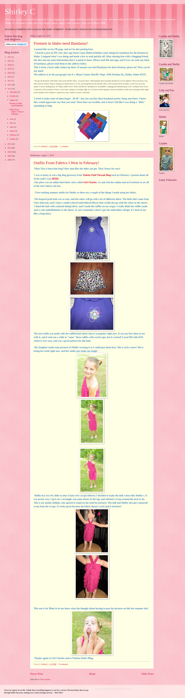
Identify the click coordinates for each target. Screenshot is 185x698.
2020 (10, 65)
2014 (10, 85)
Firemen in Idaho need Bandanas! (61, 43)
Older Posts (147, 673)
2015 (10, 81)
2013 (10, 89)
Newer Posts (36, 673)
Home (92, 673)
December (14, 92)
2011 (10, 148)
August (13, 100)
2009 (10, 156)
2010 (10, 152)
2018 (10, 73)
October (13, 96)
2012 (10, 144)
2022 (10, 57)
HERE (55, 178)
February (13, 135)
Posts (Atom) (45, 679)
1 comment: (64, 146)
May (12, 123)
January (13, 139)
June (12, 119)
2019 (10, 69)
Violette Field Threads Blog (97, 175)
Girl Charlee (90, 182)
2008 (10, 160)
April (12, 127)
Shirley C (20, 11)
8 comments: (64, 664)
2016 (10, 77)
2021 (10, 61)
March (12, 131)
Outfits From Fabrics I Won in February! (66, 162)
